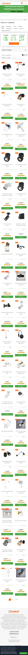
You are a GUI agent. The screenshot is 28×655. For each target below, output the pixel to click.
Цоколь (21, 28)
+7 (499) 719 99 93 (23, 0)
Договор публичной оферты (14, 641)
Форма (20, 26)
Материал (9, 28)
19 (16, 599)
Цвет (3, 28)
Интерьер (8, 26)
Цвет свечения (6, 30)
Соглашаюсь (23, 653)
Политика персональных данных (14, 640)
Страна (15, 28)
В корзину (7, 88)
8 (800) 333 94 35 (14, 633)
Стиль (14, 26)
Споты (20, 19)
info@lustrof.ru (14, 637)
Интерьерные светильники (12, 19)
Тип (3, 26)
